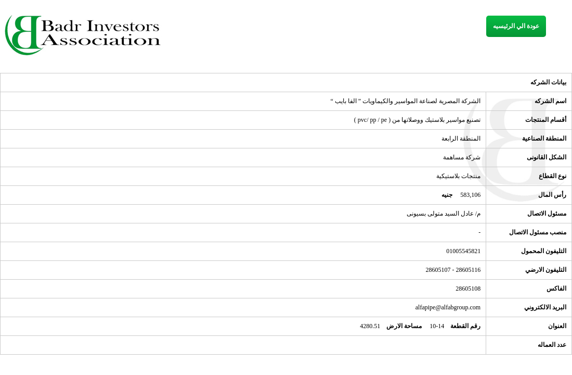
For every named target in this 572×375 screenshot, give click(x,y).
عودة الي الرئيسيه (516, 26)
